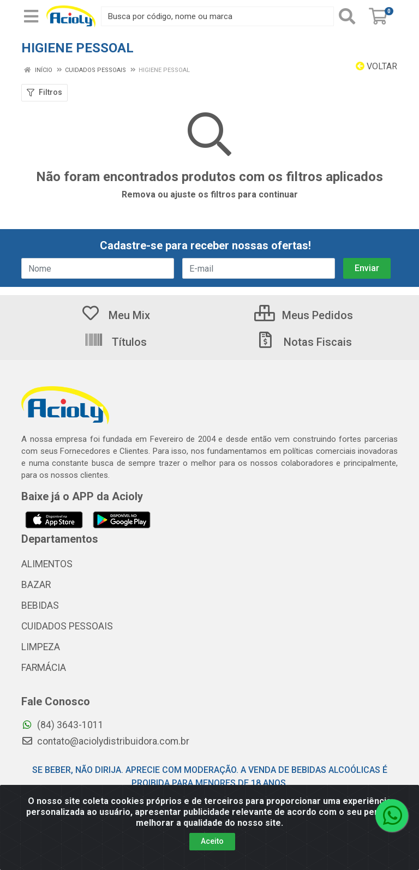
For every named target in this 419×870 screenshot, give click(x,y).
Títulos (115, 342)
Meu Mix (115, 315)
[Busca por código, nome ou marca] (217, 16)
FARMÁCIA (43, 667)
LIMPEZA (40, 646)
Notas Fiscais (304, 342)
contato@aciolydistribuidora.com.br (105, 741)
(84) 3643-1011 (62, 724)
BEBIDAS (40, 605)
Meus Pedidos (303, 315)
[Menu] (31, 16)
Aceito (212, 841)
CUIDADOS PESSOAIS (67, 626)
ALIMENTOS (47, 564)
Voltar (376, 66)
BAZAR (36, 584)
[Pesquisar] (349, 16)
